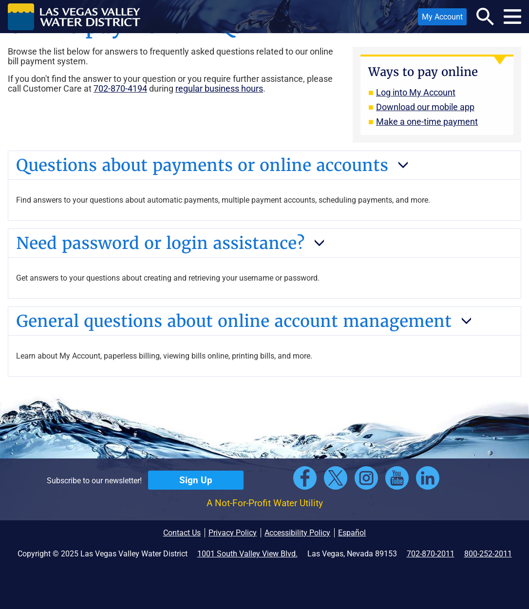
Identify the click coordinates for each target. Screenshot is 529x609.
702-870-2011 (430, 553)
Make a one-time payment (427, 121)
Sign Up (195, 480)
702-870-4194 (120, 89)
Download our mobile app (425, 107)
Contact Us (182, 532)
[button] (74, 16)
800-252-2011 (488, 553)
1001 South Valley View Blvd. (247, 553)
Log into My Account (415, 92)
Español (352, 532)
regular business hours (219, 89)
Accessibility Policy (297, 532)
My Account (440, 18)
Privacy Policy (232, 532)
